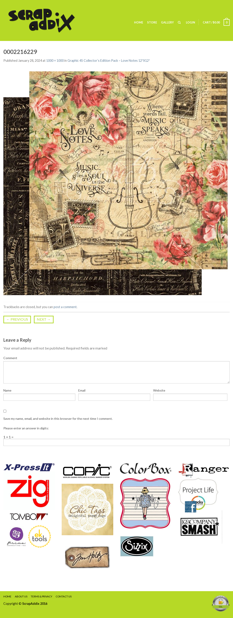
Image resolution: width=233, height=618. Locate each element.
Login (190, 22)
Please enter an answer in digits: (26, 428)
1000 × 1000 (55, 60)
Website (159, 390)
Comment (10, 358)
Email (81, 390)
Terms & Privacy (41, 596)
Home (138, 22)
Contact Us (64, 596)
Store (152, 22)
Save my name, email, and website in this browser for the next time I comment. (58, 418)
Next (44, 319)
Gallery (167, 22)
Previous (17, 319)
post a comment (65, 307)
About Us (21, 596)
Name (7, 390)
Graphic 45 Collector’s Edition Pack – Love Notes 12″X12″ (109, 60)
